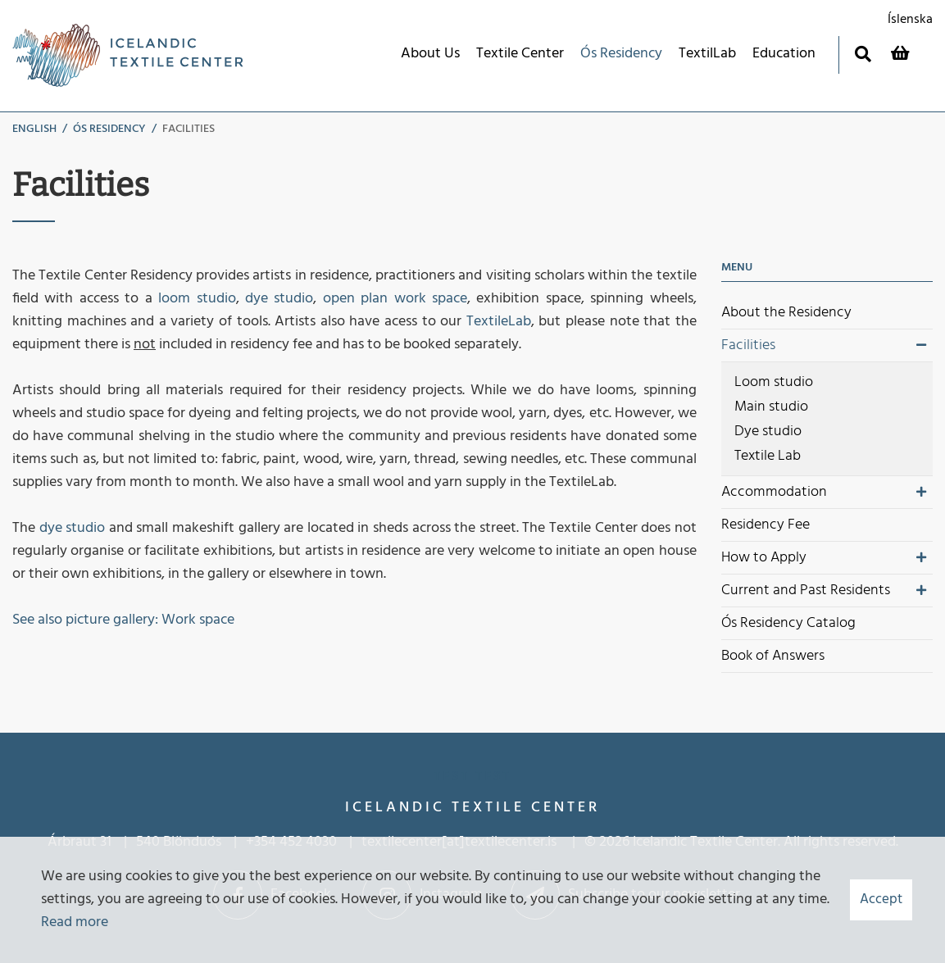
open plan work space (395, 299)
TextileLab (498, 322)
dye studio (279, 299)
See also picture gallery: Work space (123, 620)
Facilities (188, 129)
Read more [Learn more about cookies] (74, 922)
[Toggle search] (862, 54)
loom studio (196, 299)
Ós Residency (109, 129)
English (34, 129)
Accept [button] (881, 899)
